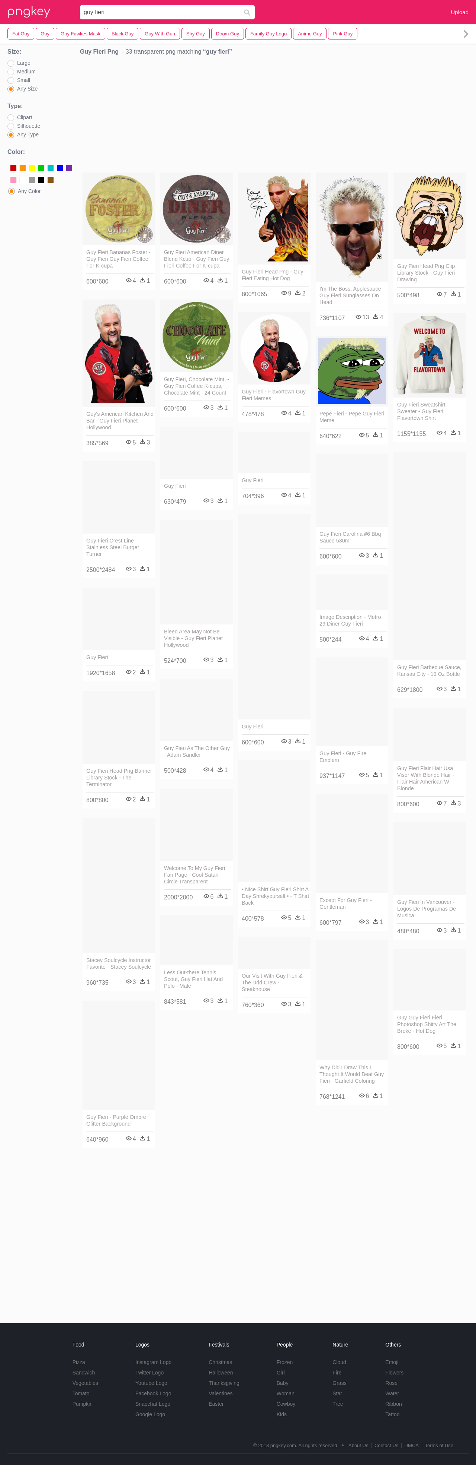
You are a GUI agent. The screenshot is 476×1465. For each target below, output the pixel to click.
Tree (337, 1404)
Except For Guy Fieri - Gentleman (345, 903)
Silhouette (28, 126)
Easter (216, 1404)
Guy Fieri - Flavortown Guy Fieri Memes (274, 395)
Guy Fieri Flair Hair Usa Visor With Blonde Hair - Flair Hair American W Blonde (425, 778)
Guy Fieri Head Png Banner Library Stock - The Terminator (119, 777)
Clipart (24, 117)
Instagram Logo (153, 1362)
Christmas (220, 1362)
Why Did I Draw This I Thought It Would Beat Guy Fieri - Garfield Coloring (351, 1074)
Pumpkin (83, 1404)
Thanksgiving (224, 1383)
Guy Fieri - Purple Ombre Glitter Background (116, 1120)
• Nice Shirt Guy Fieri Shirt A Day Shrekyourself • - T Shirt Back (275, 896)
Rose (391, 1383)
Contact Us (386, 1445)
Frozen (285, 1362)
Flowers (394, 1373)
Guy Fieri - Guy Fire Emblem (342, 756)
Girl (281, 1373)
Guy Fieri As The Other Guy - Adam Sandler (197, 751)
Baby (283, 1383)
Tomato (81, 1393)
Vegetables (85, 1383)
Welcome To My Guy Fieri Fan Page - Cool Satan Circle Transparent (194, 875)
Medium (26, 72)
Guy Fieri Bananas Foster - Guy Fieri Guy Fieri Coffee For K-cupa (118, 259)
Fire (336, 1373)
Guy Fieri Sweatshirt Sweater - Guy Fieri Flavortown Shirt (421, 411)
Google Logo (150, 1414)
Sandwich (84, 1373)
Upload (460, 12)
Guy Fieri (175, 486)
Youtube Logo (151, 1383)
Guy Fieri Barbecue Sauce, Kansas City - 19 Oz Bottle (429, 670)
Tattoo (392, 1414)
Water (392, 1393)
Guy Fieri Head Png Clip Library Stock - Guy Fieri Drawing (426, 272)
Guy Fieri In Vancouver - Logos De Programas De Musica (426, 908)
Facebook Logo (153, 1393)
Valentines (220, 1393)
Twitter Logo (149, 1373)
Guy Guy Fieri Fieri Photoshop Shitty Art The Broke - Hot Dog (426, 1024)
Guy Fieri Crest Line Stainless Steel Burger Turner (112, 547)
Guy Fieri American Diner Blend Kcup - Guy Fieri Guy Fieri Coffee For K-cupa (196, 259)
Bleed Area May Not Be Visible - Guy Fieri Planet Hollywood (193, 638)
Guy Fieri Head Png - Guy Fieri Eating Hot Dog (272, 275)
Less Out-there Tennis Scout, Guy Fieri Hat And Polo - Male (193, 979)
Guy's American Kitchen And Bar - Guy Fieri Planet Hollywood (120, 420)
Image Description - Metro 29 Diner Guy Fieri (350, 620)
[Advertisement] (274, 116)
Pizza (79, 1362)
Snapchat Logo (152, 1404)
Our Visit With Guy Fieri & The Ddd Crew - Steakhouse (272, 982)
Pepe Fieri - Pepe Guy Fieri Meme (351, 417)
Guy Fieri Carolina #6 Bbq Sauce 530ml (350, 537)
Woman (286, 1393)
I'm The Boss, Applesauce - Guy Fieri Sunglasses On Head (351, 295)
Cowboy (286, 1404)
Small (23, 80)
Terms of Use (439, 1445)
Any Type (28, 134)
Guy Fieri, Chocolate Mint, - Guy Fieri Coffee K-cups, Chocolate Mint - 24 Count (196, 386)
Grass (339, 1383)
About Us (358, 1445)
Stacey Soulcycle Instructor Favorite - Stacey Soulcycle (118, 963)
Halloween (221, 1373)
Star (337, 1393)
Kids (282, 1414)
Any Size (27, 89)
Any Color (29, 191)
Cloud (339, 1362)
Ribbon (393, 1404)
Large (23, 63)
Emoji (391, 1362)
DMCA (412, 1445)
